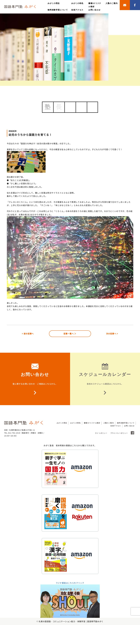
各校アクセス (77, 10)
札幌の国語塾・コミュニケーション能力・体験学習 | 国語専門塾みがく (71, 621)
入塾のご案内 (111, 3)
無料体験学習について (58, 10)
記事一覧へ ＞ (70, 333)
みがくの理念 (54, 3)
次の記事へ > (112, 333)
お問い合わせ (94, 10)
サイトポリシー (101, 433)
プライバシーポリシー (119, 433)
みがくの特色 (77, 3)
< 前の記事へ (28, 333)
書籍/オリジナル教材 (92, 423)
